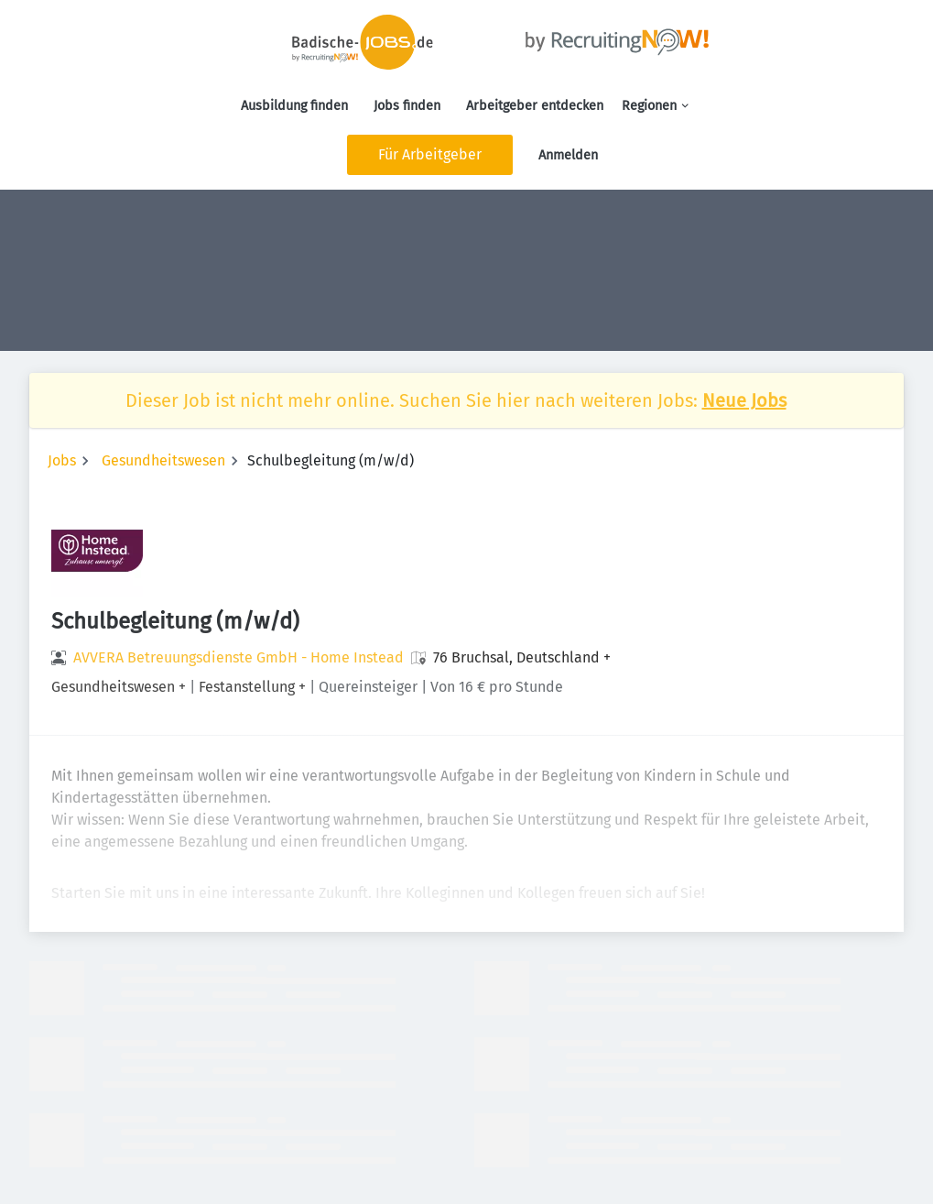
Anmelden (568, 155)
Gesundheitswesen (163, 460)
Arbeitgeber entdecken (534, 106)
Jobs (62, 460)
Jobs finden (407, 106)
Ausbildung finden (294, 106)
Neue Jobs (744, 400)
